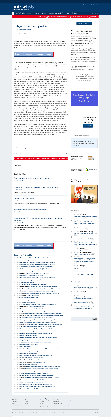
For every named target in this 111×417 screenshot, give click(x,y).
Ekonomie (14, 401)
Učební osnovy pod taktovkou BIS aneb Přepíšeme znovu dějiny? (43, 366)
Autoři (67, 13)
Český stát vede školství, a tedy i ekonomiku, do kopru (32, 178)
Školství (18, 148)
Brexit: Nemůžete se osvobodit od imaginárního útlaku (33, 308)
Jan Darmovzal (23, 288)
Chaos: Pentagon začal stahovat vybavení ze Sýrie (32, 379)
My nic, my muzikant (80, 293)
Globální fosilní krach (81, 229)
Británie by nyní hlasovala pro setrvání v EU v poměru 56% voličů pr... (37, 333)
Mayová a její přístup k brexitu (27, 302)
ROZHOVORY (36, 13)
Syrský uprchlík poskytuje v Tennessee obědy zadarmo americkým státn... (38, 320)
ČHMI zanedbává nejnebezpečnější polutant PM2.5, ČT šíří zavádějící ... (37, 291)
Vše (92, 274)
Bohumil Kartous (24, 306)
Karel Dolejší (23, 300)
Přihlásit (94, 5)
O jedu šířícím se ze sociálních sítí (28, 353)
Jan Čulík (22, 293)
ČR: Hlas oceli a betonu (33, 295)
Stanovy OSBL (56, 400)
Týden (77, 274)
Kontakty (42, 401)
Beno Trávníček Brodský (26, 29)
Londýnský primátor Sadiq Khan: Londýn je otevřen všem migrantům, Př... (38, 304)
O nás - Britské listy (44, 400)
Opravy (41, 403)
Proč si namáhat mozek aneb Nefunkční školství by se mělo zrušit (36, 355)
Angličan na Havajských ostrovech (28, 335)
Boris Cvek (22, 271)
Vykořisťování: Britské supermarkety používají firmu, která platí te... (36, 269)
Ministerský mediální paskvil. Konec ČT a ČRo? (85, 234)
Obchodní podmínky (44, 406)
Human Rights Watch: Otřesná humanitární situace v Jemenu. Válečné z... (38, 322)
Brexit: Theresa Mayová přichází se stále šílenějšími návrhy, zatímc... (42, 293)
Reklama (42, 405)
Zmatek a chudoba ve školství (24, 198)
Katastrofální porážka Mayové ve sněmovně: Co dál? (33, 382)
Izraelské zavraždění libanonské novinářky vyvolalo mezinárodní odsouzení (84, 307)
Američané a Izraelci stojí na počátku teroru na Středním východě (44, 288)
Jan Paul (22, 377)
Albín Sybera (23, 348)
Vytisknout (18, 153)
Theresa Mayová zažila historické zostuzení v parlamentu (34, 373)
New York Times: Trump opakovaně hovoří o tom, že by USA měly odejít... (38, 386)
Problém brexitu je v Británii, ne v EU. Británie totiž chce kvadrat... (42, 371)
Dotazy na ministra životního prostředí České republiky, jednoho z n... (44, 348)
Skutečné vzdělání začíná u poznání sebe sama (31, 357)
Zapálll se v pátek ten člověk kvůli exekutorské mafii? (33, 284)
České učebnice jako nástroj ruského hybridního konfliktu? (42, 286)
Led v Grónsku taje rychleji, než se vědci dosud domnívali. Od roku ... (37, 260)
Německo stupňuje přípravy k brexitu (29, 344)
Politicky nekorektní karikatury (81, 181)
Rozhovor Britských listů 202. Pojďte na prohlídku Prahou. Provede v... (37, 262)
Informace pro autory (58, 403)
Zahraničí (14, 400)
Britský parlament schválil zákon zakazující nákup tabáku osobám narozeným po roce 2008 (85, 244)
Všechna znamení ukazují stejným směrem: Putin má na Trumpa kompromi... (39, 337)
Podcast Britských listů (80, 135)
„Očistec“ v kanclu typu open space (84, 254)
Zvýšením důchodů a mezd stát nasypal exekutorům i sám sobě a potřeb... (45, 315)
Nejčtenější (59, 13)
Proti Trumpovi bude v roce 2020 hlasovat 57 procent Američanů (36, 328)
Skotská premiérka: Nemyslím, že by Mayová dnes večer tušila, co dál (37, 375)
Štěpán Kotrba (83, 231)
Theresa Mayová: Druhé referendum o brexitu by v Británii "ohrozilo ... (37, 266)
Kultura (13, 403)
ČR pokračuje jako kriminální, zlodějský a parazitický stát (34, 257)
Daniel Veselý (23, 286)
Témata (44, 13)
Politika (27, 401)
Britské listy (24, 7)
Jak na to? (76, 145)
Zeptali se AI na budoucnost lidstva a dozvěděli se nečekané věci (85, 217)
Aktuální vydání (20, 13)
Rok (88, 274)
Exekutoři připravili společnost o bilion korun (37, 273)
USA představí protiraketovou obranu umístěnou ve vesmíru (35, 340)
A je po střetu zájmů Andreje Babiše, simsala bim (85, 267)
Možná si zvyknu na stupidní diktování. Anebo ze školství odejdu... (37, 187)
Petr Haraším (83, 291)
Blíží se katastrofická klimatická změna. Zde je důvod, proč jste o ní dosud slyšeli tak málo (85, 223)
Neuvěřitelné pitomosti (81, 250)
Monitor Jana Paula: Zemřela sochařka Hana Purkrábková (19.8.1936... (42, 377)
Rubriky (51, 13)
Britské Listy (85, 401)
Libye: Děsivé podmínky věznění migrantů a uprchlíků (33, 280)
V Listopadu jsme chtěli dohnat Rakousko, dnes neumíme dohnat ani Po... (44, 271)
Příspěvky (74, 13)
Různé (26, 405)
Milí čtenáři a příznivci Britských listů (28, 297)
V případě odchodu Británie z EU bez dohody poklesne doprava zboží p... (38, 264)
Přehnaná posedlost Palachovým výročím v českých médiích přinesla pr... (43, 313)
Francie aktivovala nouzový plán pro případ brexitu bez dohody (35, 342)
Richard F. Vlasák (24, 360)
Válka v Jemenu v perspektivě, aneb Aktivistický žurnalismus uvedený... (45, 324)
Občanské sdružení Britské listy (29, 412)
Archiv (29, 13)
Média (26, 403)
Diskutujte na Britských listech (36, 306)
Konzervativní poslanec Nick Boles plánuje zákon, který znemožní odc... (37, 326)
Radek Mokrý (23, 315)
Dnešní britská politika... (26, 346)
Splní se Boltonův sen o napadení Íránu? (30, 364)
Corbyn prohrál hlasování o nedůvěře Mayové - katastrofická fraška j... (42, 368)
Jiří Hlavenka (23, 180)
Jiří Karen (23, 189)
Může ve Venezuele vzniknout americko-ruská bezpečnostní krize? (36, 384)
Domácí (27, 400)
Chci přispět (88, 126)
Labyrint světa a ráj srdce (39, 362)
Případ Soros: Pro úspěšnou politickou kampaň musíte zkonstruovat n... (38, 277)
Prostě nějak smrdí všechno (27, 282)
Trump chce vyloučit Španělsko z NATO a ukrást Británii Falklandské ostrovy (84, 298)
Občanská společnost (17, 405)
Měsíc (82, 274)
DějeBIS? (29, 300)
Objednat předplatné (84, 23)
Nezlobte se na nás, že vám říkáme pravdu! (30, 351)
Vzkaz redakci (56, 401)
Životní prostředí (26, 148)
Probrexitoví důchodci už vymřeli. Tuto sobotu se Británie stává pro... (37, 331)
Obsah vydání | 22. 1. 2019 (23, 255)
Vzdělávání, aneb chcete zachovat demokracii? (30, 209)
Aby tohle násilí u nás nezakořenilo (84, 239)
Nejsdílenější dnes (77, 282)
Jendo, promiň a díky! (34, 360)
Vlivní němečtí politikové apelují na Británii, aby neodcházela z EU (36, 317)
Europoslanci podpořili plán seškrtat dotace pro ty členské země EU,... (37, 311)
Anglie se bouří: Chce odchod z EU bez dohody (31, 275)
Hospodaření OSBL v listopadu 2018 (29, 388)
